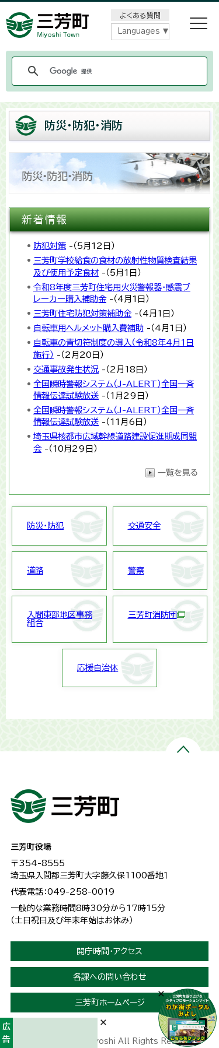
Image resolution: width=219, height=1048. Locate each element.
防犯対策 (49, 245)
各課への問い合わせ (110, 977)
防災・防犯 (45, 525)
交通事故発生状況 (66, 369)
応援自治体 (97, 667)
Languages (138, 31)
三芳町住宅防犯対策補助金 (82, 313)
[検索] (108, 71)
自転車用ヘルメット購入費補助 (88, 327)
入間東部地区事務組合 (59, 618)
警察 (136, 570)
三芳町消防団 (156, 614)
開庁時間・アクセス (109, 951)
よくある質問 (140, 15)
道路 (35, 570)
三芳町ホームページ (110, 1002)
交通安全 (144, 525)
